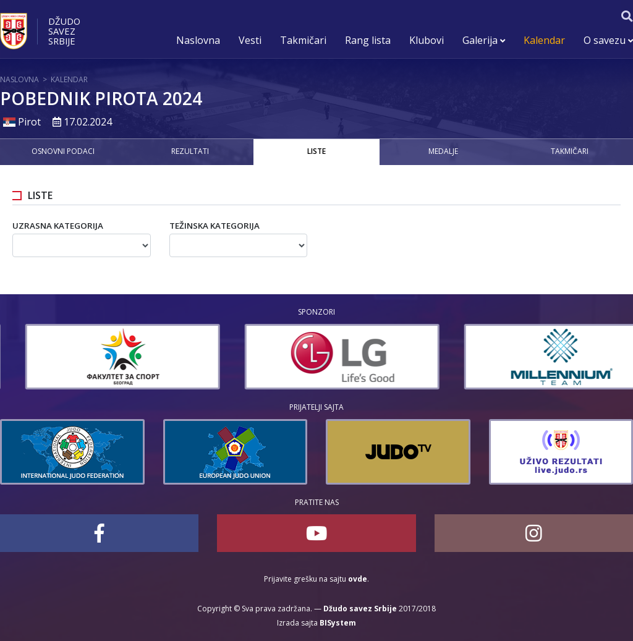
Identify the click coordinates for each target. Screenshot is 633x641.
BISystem (338, 623)
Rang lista (368, 40)
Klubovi (426, 40)
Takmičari (303, 40)
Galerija (483, 40)
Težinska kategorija (214, 225)
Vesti (250, 40)
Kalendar (544, 40)
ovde (357, 579)
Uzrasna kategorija (57, 225)
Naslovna (198, 40)
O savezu (608, 40)
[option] (235, 356)
